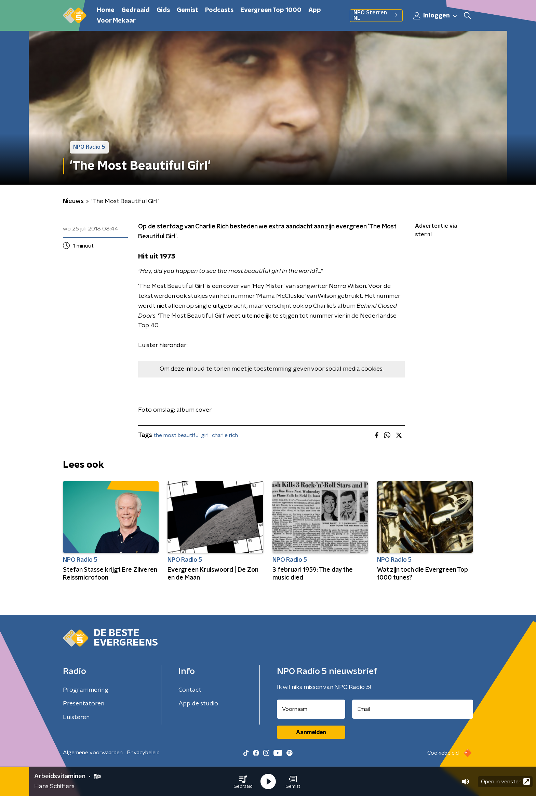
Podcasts (219, 10)
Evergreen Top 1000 (271, 10)
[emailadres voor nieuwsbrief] (412, 709)
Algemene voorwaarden (93, 752)
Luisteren (76, 717)
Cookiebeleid (443, 753)
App (314, 10)
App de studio (198, 704)
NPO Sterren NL (376, 15)
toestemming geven (282, 369)
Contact (189, 690)
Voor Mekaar (116, 21)
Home (106, 10)
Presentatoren (83, 704)
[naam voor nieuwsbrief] (311, 709)
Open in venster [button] (505, 781)
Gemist (187, 10)
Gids (163, 10)
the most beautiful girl (181, 435)
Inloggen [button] (435, 15)
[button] (243, 782)
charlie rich (225, 435)
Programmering (85, 690)
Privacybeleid (143, 752)
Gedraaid (135, 10)
